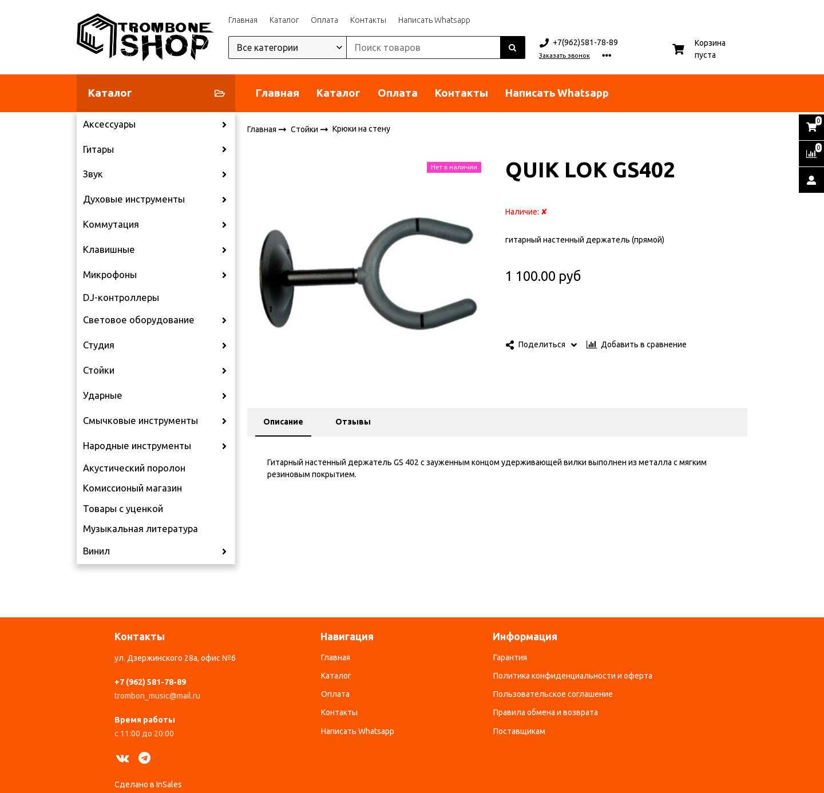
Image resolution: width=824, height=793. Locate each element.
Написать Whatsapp (434, 20)
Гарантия (510, 657)
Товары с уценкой (123, 508)
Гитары (98, 149)
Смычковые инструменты (140, 420)
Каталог (284, 20)
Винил (96, 551)
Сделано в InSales (148, 784)
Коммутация (111, 224)
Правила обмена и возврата (545, 712)
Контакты (368, 20)
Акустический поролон (134, 468)
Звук (93, 174)
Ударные (102, 395)
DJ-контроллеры (121, 297)
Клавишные (109, 249)
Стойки (98, 370)
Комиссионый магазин (132, 488)
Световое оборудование (139, 320)
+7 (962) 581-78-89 (150, 682)
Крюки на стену (361, 128)
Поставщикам (519, 731)
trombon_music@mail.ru (157, 695)
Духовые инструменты (134, 199)
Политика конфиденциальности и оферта (572, 675)
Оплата (324, 20)
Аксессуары (109, 124)
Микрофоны (110, 274)
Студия (98, 345)
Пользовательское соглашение (553, 694)
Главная (243, 20)
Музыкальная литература (140, 529)
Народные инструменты (137, 446)
